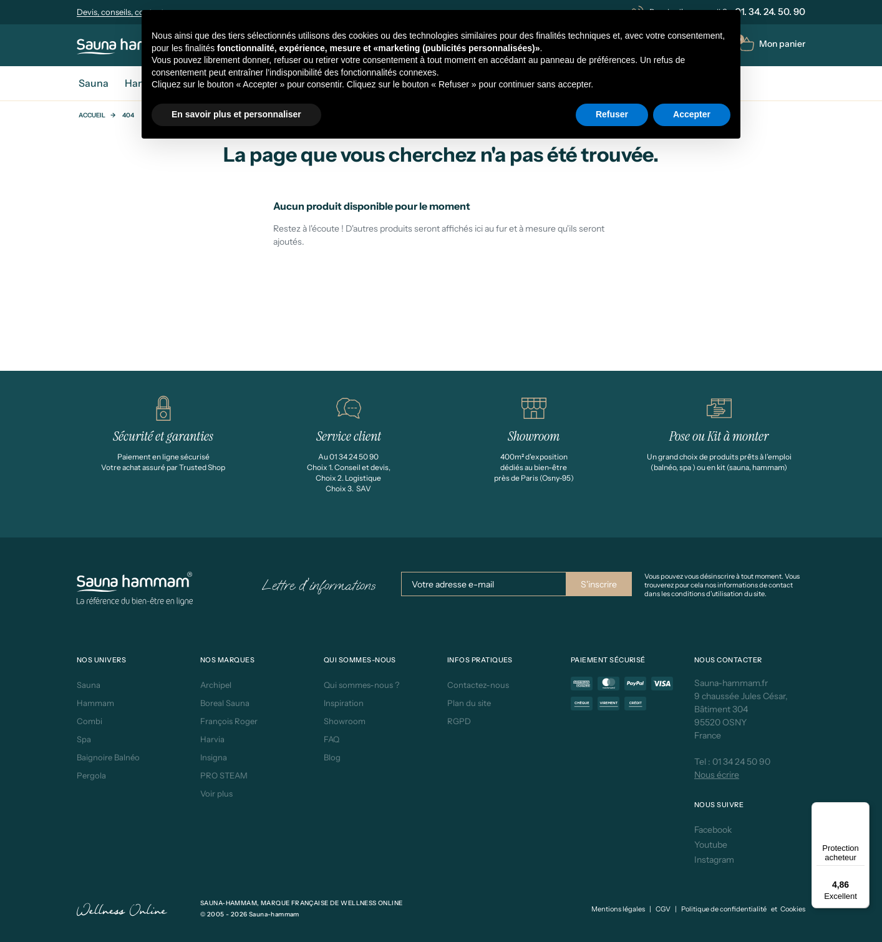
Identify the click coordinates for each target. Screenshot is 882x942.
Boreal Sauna (225, 703)
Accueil (92, 115)
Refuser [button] (612, 114)
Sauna (88, 685)
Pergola (91, 775)
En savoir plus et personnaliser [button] (236, 114)
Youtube (710, 844)
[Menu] (862, 809)
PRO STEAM (224, 775)
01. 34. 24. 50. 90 (770, 11)
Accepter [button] (691, 114)
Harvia (212, 739)
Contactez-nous (478, 685)
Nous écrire (716, 774)
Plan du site (469, 703)
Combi (89, 721)
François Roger (229, 721)
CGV (663, 909)
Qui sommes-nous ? (361, 685)
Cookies (792, 909)
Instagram (714, 859)
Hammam (95, 703)
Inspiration (344, 703)
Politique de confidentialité (724, 909)
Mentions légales (618, 909)
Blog (332, 757)
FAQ (331, 739)
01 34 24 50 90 (741, 761)
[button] (772, 44)
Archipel (215, 685)
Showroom (345, 721)
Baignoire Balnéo (108, 757)
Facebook (713, 829)
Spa (84, 739)
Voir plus (216, 793)
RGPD (459, 721)
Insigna (213, 757)
